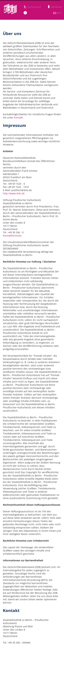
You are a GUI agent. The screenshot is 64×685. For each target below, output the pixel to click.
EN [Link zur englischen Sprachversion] (54, 12)
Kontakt (18, 117)
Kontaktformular (12, 235)
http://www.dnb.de (14, 193)
